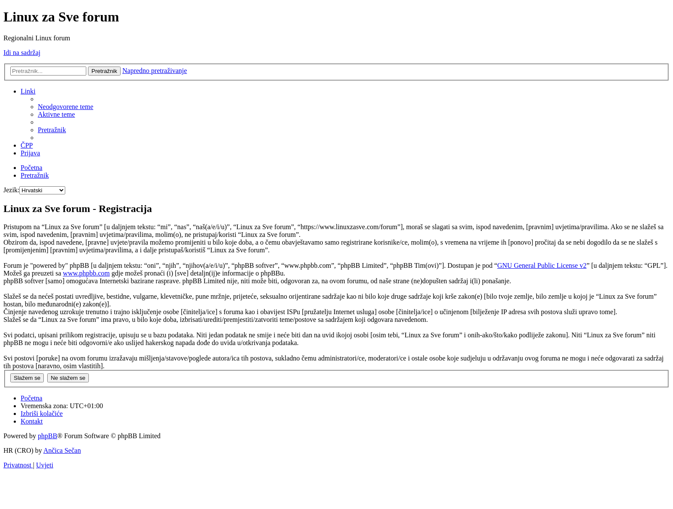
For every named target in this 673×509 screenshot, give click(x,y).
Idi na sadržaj (21, 52)
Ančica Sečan (62, 450)
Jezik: (11, 190)
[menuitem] (65, 106)
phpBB (47, 435)
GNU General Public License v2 (541, 265)
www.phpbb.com (86, 273)
